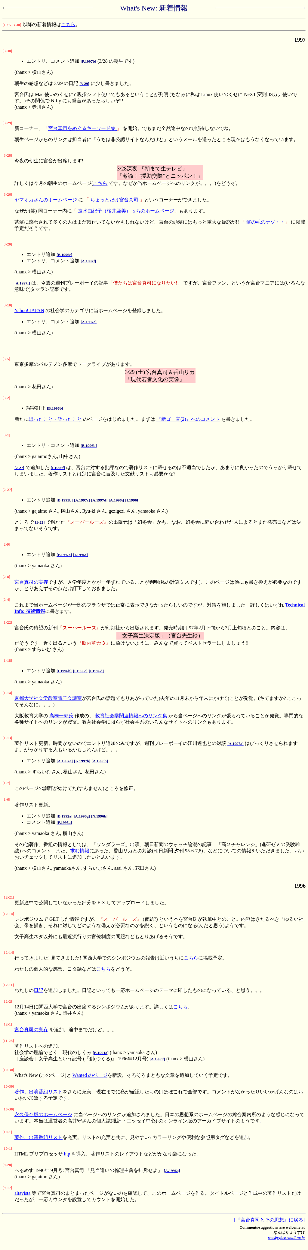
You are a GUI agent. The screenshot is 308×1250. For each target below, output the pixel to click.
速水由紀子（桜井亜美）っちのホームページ (126, 210)
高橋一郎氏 (61, 715)
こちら (68, 24)
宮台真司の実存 (31, 582)
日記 (38, 990)
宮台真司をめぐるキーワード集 (82, 128)
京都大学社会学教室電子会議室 (48, 698)
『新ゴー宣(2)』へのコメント (188, 419)
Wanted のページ (89, 1075)
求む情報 (79, 850)
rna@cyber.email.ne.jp (286, 1237)
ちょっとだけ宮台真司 (114, 199)
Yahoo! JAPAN (29, 310)
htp (67, 1153)
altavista (22, 1193)
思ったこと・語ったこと (55, 419)
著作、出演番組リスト (38, 1091)
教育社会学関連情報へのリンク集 (131, 715)
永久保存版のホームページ (43, 1114)
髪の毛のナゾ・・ (265, 221)
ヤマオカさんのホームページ (45, 199)
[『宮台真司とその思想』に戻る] (269, 1219)
